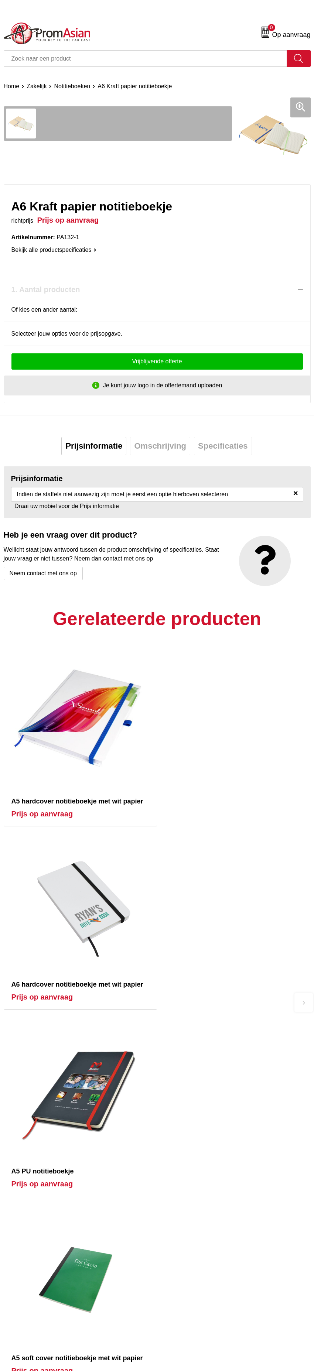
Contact (14, 1231)
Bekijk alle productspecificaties (53, 250)
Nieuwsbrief (176, 1129)
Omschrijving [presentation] (160, 445)
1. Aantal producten (45, 289)
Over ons (173, 1118)
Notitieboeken (72, 86)
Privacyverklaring (183, 1254)
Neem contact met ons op (43, 573)
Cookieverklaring (183, 1243)
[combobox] (145, 58)
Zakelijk (37, 86)
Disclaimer (174, 1265)
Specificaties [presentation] (223, 445)
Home (12, 86)
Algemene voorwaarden (192, 1231)
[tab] (93, 446)
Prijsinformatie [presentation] (93, 445)
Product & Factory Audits (36, 1243)
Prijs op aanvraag (42, 814)
